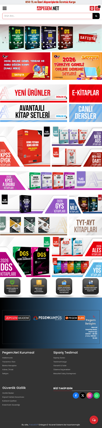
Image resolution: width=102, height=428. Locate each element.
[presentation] (5, 37)
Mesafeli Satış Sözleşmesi (66, 377)
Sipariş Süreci (60, 357)
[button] (3, 42)
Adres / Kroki (8, 372)
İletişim (5, 377)
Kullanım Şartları (10, 403)
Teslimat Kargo (60, 362)
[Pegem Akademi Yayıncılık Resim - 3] (77, 157)
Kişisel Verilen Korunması (14, 398)
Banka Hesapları (10, 367)
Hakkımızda (8, 357)
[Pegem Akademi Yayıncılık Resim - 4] (90, 287)
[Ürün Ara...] (96, 16)
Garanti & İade (60, 367)
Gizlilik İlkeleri (8, 393)
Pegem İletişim (91, 321)
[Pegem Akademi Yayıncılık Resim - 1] (25, 66)
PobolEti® (34, 424)
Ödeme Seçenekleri (63, 372)
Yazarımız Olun (9, 362)
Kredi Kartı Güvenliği (12, 408)
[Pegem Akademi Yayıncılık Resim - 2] (77, 66)
